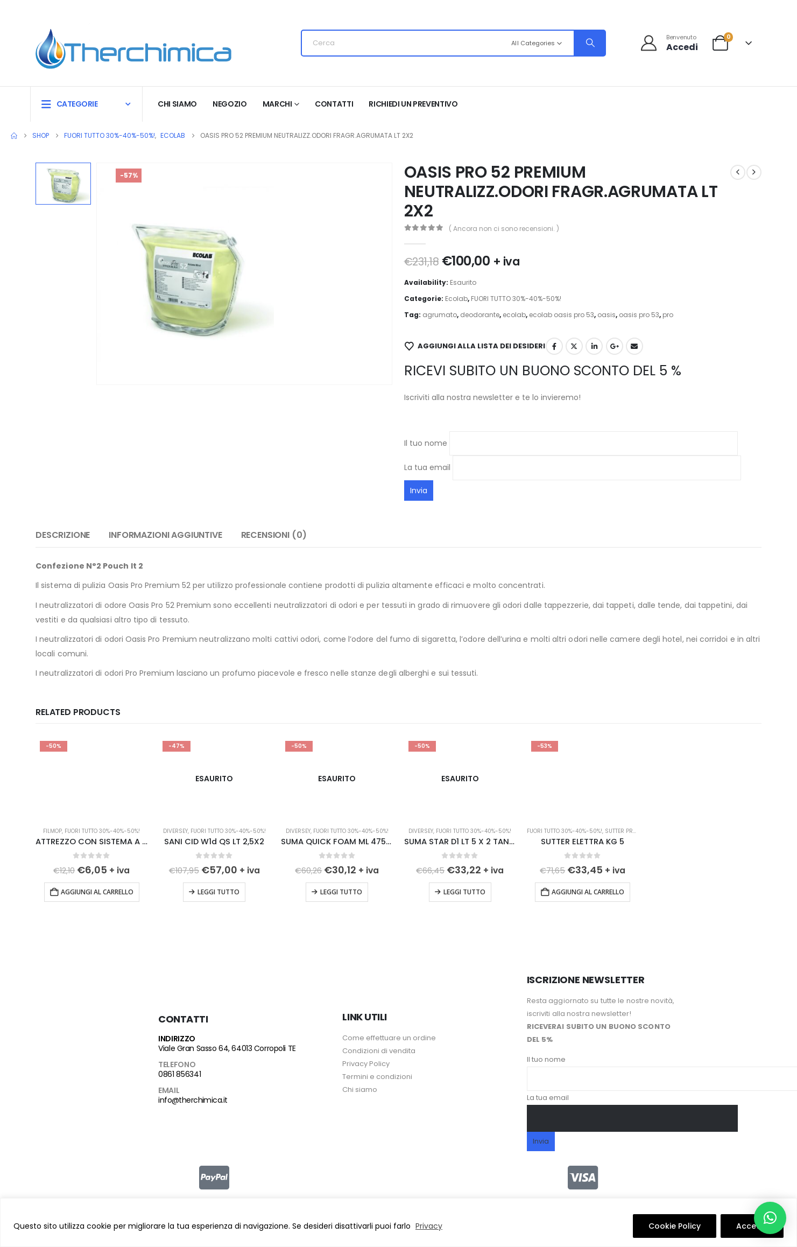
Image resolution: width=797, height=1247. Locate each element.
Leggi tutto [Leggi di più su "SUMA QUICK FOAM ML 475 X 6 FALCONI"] (341, 891)
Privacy (428, 1226)
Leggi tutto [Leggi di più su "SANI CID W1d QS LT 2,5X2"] (218, 891)
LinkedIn (594, 346)
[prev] (737, 172)
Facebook (554, 346)
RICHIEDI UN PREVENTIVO (413, 104)
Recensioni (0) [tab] (274, 535)
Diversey (175, 831)
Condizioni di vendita (378, 1047)
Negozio (230, 104)
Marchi (277, 104)
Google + (614, 346)
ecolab (514, 314)
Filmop (52, 831)
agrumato (439, 314)
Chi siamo (177, 104)
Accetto (752, 1226)
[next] (753, 172)
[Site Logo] (133, 46)
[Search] (589, 43)
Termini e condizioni (377, 1073)
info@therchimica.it (192, 1096)
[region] (398, 1222)
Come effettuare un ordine (389, 1034)
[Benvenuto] (668, 42)
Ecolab (456, 298)
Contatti (334, 104)
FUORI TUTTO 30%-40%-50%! (516, 298)
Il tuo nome (571, 443)
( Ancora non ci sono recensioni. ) (504, 228)
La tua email (572, 467)
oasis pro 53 (639, 314)
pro (667, 314)
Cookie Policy (674, 1226)
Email (634, 346)
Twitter (574, 346)
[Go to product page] (91, 779)
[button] (770, 1218)
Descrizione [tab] (63, 535)
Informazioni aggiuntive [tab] (165, 535)
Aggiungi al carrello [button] (97, 891)
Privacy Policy (366, 1060)
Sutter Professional (635, 831)
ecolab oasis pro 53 (561, 314)
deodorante (479, 314)
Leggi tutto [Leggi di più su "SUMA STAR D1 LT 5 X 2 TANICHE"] (464, 891)
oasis (606, 314)
